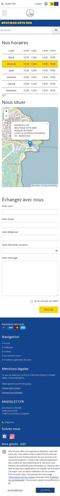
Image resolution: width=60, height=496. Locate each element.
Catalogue (7, 347)
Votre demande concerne (15, 244)
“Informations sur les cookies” (21, 477)
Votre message (9, 257)
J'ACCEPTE (45, 490)
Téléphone (8, 422)
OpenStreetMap (50, 186)
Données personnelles (12, 392)
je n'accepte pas (15, 490)
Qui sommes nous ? (11, 355)
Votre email (8, 219)
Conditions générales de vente (16, 359)
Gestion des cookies (11, 388)
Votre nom (7, 206)
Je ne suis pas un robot (46, 300)
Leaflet (36, 186)
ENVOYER (48, 309)
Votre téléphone (10, 232)
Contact (38, 3)
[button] (30, 144)
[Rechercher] (56, 30)
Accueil (6, 343)
